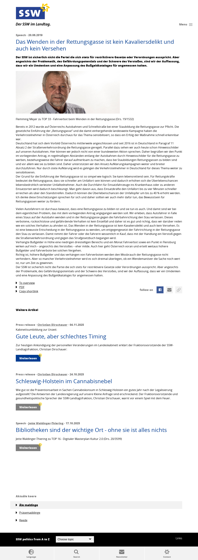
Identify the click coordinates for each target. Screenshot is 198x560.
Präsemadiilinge (28, 513)
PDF (20, 287)
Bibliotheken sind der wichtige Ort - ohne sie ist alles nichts (91, 430)
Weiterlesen (29, 357)
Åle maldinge (27, 505)
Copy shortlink (27, 291)
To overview (25, 283)
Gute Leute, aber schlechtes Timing (61, 336)
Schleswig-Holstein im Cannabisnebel (64, 381)
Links (179, 538)
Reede (21, 520)
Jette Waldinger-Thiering (45, 423)
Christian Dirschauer (52, 324)
